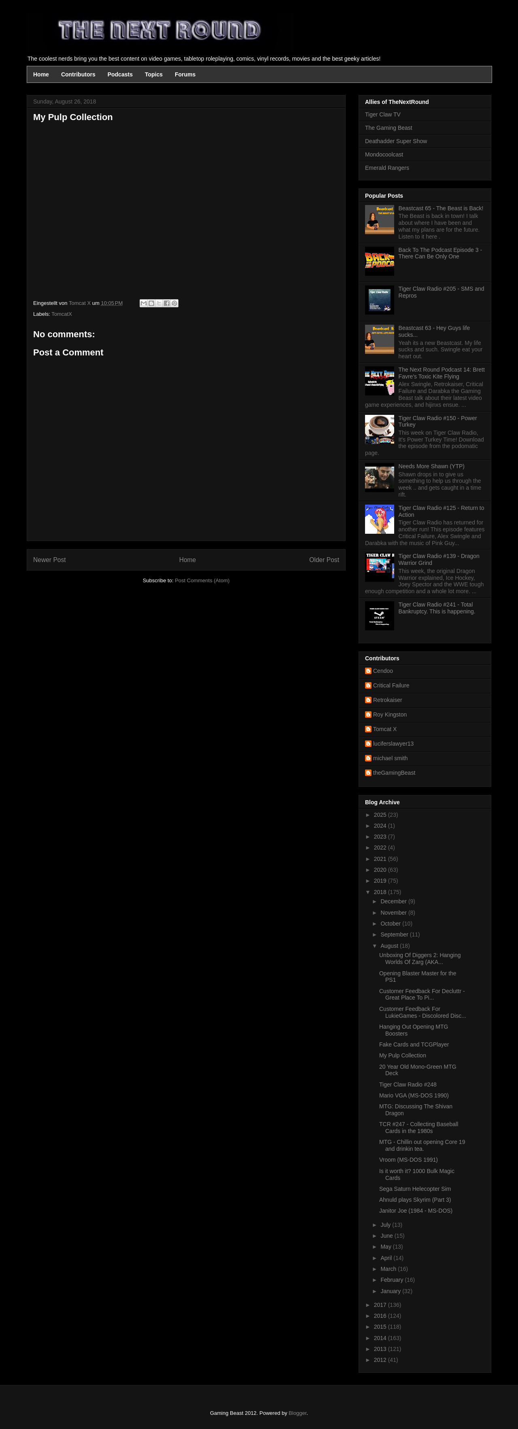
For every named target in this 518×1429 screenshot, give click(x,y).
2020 (381, 870)
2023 (381, 836)
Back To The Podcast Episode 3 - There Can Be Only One (440, 253)
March (389, 1269)
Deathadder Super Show (396, 141)
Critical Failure (391, 685)
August (389, 946)
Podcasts (120, 74)
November (394, 912)
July (386, 1225)
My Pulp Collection (402, 1055)
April (386, 1258)
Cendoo (383, 671)
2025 (381, 815)
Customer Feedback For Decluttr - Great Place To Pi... (422, 994)
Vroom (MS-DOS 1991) (408, 1159)
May (386, 1246)
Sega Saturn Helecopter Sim (415, 1189)
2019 (381, 880)
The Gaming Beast (388, 128)
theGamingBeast (394, 772)
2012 (381, 1360)
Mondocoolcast (384, 154)
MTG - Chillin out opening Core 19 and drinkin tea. (422, 1145)
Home (41, 74)
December (394, 901)
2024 (381, 825)
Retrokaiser (387, 700)
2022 (381, 847)
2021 (381, 859)
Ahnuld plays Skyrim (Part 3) (415, 1199)
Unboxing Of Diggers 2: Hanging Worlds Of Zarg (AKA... (420, 958)
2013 (381, 1349)
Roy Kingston (390, 714)
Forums (185, 74)
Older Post (324, 559)
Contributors (78, 74)
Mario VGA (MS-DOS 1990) (414, 1095)
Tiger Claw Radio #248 (408, 1084)
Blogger (297, 1413)
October (391, 923)
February (392, 1280)
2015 (381, 1326)
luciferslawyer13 (393, 743)
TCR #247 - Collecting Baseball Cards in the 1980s (418, 1127)
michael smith (390, 758)
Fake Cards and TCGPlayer (414, 1044)
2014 (381, 1338)
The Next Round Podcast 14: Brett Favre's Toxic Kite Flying (442, 373)
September (395, 934)
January (391, 1291)
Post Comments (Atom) (202, 580)
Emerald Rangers (387, 168)
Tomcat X (385, 729)
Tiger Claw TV (383, 114)
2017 (381, 1305)
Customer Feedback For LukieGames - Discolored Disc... (422, 1012)
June (387, 1235)
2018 (381, 892)
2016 (381, 1316)
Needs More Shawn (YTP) (432, 466)
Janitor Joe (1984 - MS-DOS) (415, 1210)
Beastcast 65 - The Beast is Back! (441, 208)
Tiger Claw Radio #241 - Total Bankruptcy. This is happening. (437, 608)
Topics (154, 74)
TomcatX (61, 314)
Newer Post (49, 559)
